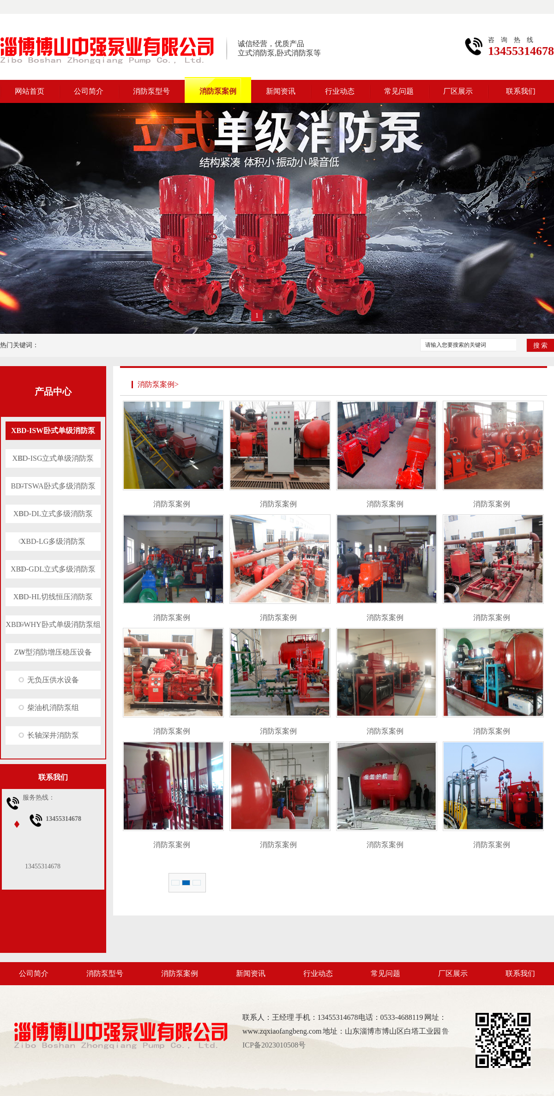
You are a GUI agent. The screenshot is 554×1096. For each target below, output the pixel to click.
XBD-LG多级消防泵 (53, 541)
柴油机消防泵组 (53, 707)
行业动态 (340, 91)
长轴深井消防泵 (53, 735)
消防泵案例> (158, 384)
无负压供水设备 (53, 680)
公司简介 (88, 91)
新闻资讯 (280, 91)
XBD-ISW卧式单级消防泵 (53, 430)
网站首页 (29, 91)
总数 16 (175, 882)
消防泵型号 (151, 91)
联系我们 (521, 91)
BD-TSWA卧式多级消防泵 (53, 486)
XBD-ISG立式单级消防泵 (53, 458)
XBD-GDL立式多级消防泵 (53, 569)
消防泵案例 (217, 91)
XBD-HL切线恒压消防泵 (53, 597)
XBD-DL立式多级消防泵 (53, 514)
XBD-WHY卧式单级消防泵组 (53, 624)
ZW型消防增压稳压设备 (53, 652)
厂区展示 (458, 91)
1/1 (197, 882)
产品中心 (53, 391)
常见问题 (399, 91)
